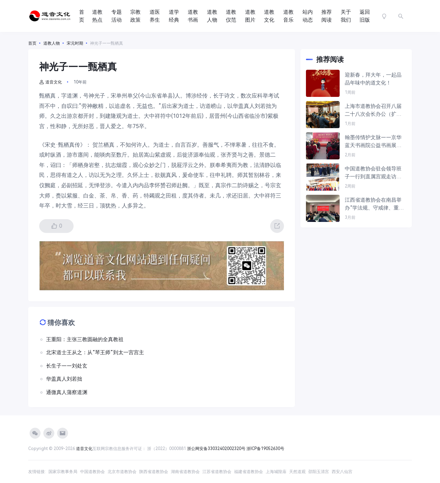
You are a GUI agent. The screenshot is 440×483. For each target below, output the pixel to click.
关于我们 (346, 16)
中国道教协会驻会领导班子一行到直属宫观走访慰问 (373, 173)
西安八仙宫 (342, 471)
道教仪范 (231, 16)
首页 (81, 16)
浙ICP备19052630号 (265, 448)
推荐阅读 (326, 16)
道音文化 (50, 82)
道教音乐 (288, 16)
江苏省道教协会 (216, 471)
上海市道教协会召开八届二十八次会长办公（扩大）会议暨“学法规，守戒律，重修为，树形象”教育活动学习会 (374, 110)
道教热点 (97, 16)
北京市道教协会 (122, 471)
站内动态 (307, 16)
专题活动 (116, 16)
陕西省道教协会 (153, 471)
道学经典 (174, 16)
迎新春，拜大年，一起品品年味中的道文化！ (373, 79)
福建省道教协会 (248, 471)
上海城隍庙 (276, 471)
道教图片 (250, 16)
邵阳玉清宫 (318, 471)
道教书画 (193, 16)
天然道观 (297, 471)
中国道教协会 (92, 471)
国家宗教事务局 (62, 471)
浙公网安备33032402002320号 (216, 448)
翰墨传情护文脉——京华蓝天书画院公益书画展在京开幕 (373, 141)
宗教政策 (135, 16)
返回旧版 (365, 16)
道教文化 (269, 16)
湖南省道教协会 (185, 471)
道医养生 (155, 16)
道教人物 (212, 16)
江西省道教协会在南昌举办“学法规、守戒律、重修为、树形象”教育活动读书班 (374, 204)
